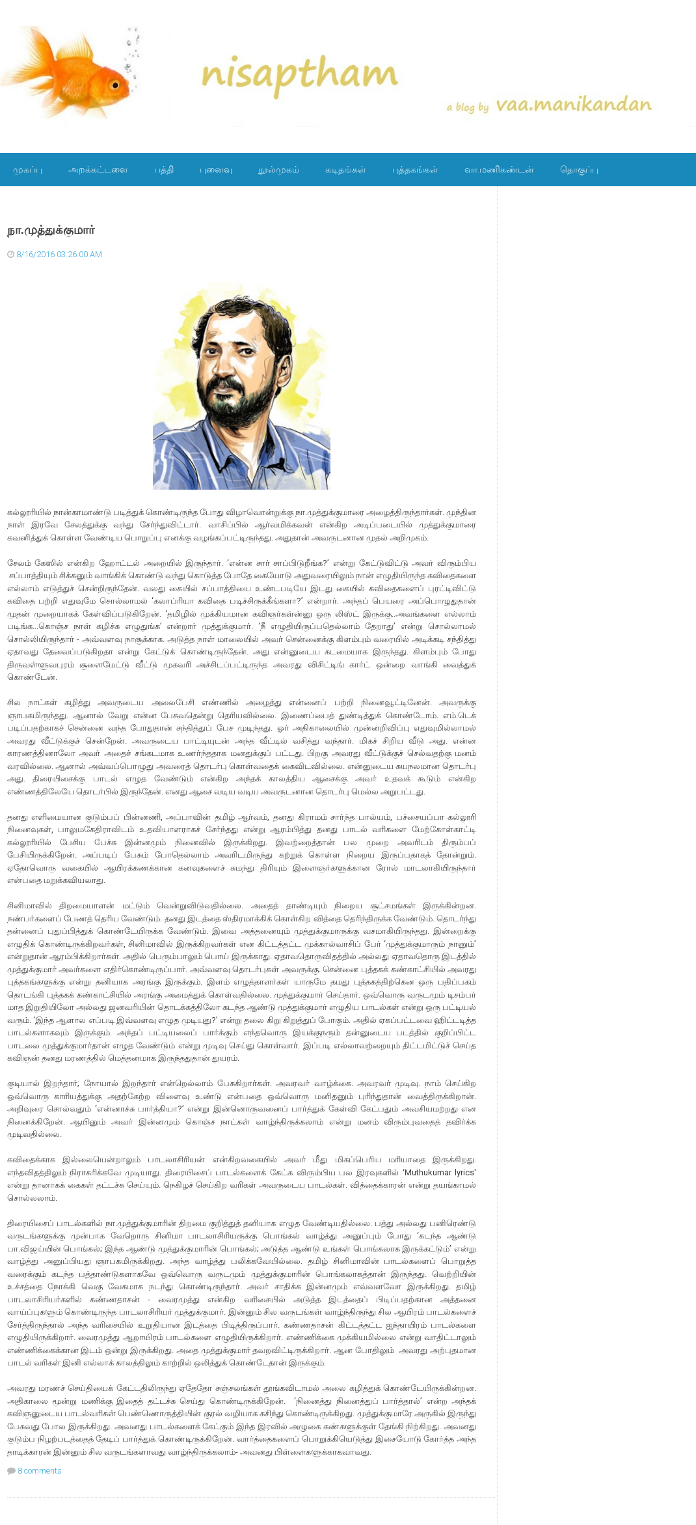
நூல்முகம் (278, 169)
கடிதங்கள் (345, 169)
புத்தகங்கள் (415, 169)
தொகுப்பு (579, 169)
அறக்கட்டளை (98, 169)
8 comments (40, 1471)
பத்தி (164, 169)
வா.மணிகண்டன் (499, 169)
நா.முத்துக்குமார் (50, 229)
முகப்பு (27, 169)
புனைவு (216, 169)
